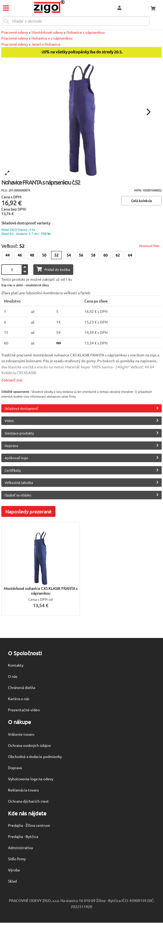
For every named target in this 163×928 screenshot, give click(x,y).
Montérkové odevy (47, 32)
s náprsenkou (61, 38)
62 (118, 255)
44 (7, 255)
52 (56, 255)
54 (69, 255)
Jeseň (36, 44)
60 (105, 255)
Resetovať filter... (150, 246)
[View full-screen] (7, 173)
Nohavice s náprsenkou (85, 32)
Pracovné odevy (14, 32)
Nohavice (39, 38)
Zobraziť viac (12, 379)
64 (130, 255)
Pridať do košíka (53, 269)
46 (20, 255)
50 (44, 255)
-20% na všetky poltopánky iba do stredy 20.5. (82, 51)
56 (81, 255)
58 (93, 255)
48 (32, 255)
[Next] (148, 112)
